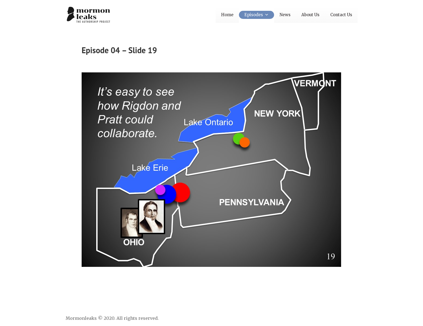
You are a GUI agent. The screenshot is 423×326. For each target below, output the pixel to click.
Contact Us (341, 14)
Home (227, 14)
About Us (310, 14)
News (285, 14)
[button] (266, 14)
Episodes (256, 14)
